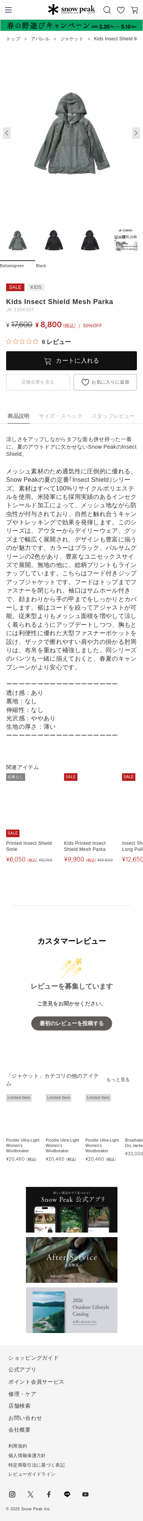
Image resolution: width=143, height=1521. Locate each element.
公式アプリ (22, 1370)
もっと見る (118, 1079)
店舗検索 (19, 1406)
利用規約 (17, 1446)
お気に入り (120, 9)
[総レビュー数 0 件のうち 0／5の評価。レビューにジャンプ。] (38, 341)
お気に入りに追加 (110, 382)
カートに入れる (77, 360)
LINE (67, 1494)
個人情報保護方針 (27, 1455)
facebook (49, 1494)
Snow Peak (71, 9)
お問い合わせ (25, 1418)
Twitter (30, 1494)
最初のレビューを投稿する (72, 1023)
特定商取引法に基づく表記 (36, 1465)
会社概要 (19, 1430)
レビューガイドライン (31, 1474)
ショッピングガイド (33, 1358)
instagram (12, 1494)
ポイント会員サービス (36, 1382)
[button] (136, 133)
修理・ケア (22, 1394)
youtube (85, 1494)
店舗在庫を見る (37, 382)
